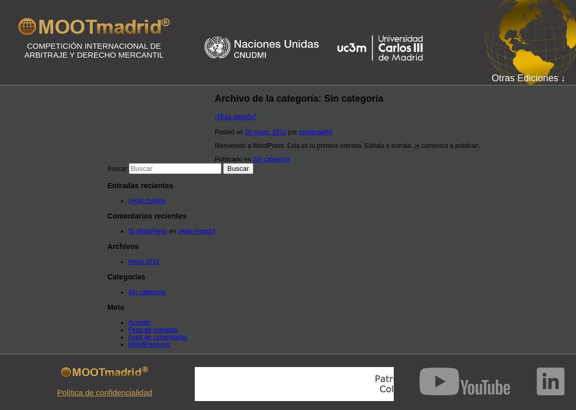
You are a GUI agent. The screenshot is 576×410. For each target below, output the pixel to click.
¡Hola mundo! (235, 116)
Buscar (117, 168)
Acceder (139, 322)
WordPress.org (149, 344)
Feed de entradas (153, 329)
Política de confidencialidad (104, 392)
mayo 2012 (143, 261)
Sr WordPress (147, 231)
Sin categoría (271, 159)
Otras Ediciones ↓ (529, 78)
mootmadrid (315, 132)
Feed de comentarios (157, 337)
